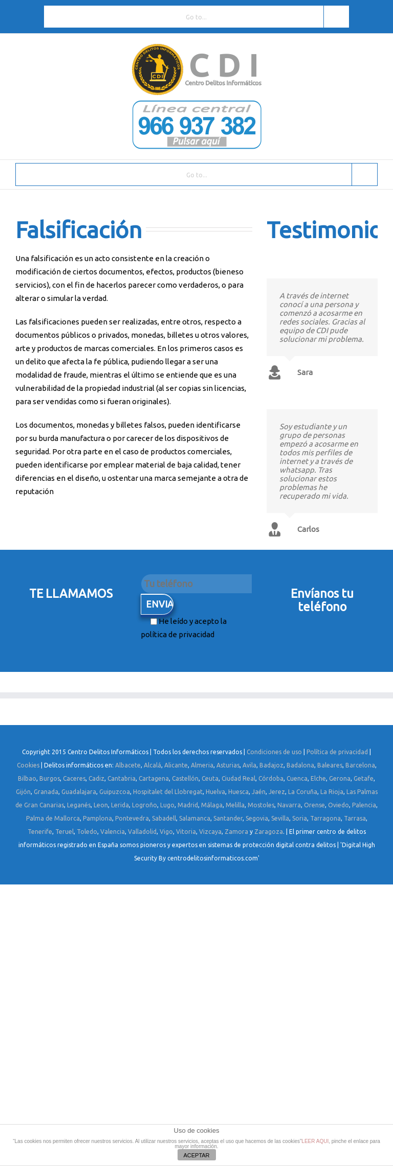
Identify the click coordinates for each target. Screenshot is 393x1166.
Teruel (64, 831)
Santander (228, 818)
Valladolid (142, 831)
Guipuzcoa (114, 791)
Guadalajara (78, 791)
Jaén (259, 791)
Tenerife (40, 831)
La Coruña (302, 791)
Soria (299, 818)
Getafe (364, 778)
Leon (101, 805)
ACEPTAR (196, 1155)
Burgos (49, 778)
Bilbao (27, 778)
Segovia (257, 818)
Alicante (176, 765)
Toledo (87, 831)
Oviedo (338, 805)
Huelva (215, 791)
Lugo (167, 805)
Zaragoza (268, 831)
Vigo (166, 831)
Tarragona (325, 818)
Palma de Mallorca (53, 818)
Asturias (227, 765)
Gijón (23, 791)
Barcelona (360, 765)
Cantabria (121, 778)
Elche (318, 778)
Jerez (277, 791)
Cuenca (297, 778)
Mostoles (261, 805)
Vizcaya (210, 831)
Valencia (112, 831)
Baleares (329, 765)
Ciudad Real (238, 778)
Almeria (202, 765)
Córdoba (270, 778)
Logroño (144, 805)
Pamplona (97, 818)
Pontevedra (132, 818)
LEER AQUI (315, 1141)
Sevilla (280, 818)
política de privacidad (177, 634)
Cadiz (96, 778)
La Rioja (331, 791)
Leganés (79, 805)
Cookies (28, 765)
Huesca (238, 791)
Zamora (236, 831)
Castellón (185, 778)
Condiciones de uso (274, 752)
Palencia (364, 805)
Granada (46, 791)
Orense (314, 805)
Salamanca (194, 818)
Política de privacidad (337, 752)
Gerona (340, 778)
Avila (249, 765)
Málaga (212, 805)
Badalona (300, 765)
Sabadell (164, 818)
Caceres (74, 778)
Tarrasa (355, 818)
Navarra (289, 805)
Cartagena (154, 778)
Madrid (188, 805)
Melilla (235, 805)
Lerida (120, 805)
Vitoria (186, 831)
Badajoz (271, 765)
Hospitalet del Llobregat (168, 791)
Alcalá (152, 765)
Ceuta (210, 778)
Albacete (128, 765)
